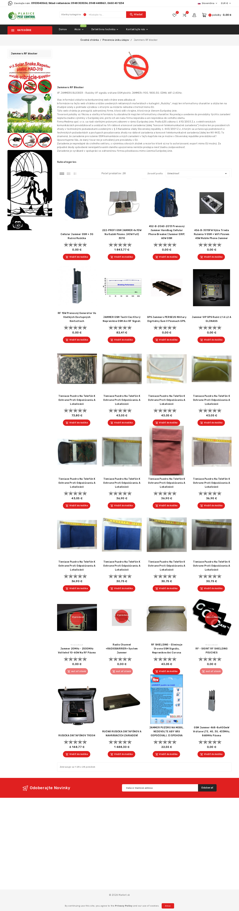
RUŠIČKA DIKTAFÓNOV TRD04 (76, 735)
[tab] (62, 173)
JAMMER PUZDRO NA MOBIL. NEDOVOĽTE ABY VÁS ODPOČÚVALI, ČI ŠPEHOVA (166, 731)
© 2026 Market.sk (119, 895)
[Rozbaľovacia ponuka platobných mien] (226, 3)
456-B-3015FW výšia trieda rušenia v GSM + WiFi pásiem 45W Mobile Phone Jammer (211, 234)
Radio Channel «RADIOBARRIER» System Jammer (122, 648)
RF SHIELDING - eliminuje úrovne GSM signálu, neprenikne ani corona (166, 648)
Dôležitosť (197, 174)
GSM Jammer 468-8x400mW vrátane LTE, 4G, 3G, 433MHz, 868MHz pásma (211, 731)
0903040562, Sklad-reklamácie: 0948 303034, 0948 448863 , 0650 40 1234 (77, 3)
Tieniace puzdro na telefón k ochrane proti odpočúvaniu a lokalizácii (77, 400)
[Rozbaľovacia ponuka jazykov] (208, 3)
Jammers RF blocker (24, 53)
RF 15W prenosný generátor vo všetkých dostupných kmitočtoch (77, 317)
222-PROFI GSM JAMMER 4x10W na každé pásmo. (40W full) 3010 (122, 234)
